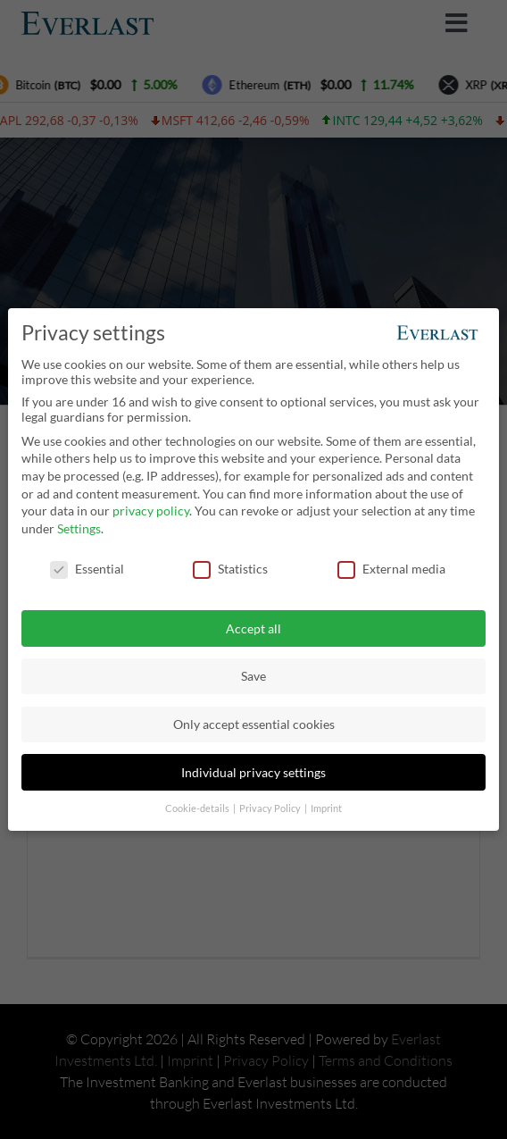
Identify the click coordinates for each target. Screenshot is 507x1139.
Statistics (230, 568)
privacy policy (150, 510)
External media (391, 568)
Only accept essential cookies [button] (254, 724)
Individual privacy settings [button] (253, 772)
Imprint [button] (326, 808)
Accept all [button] (253, 628)
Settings (79, 528)
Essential (87, 568)
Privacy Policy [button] (271, 808)
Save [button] (253, 675)
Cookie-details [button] (198, 808)
